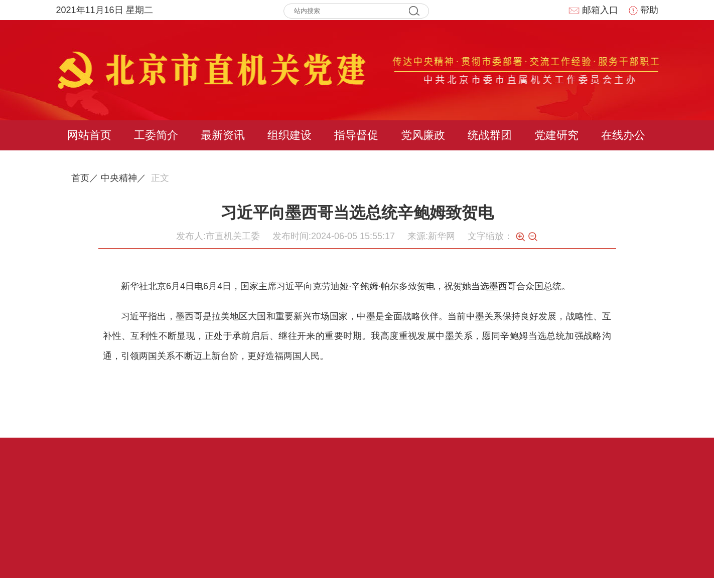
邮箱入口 (593, 10)
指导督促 (356, 135)
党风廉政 (423, 135)
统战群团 (490, 135)
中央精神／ (123, 178)
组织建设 (289, 135)
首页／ (84, 178)
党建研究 (556, 135)
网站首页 (89, 135)
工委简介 (156, 135)
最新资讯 (223, 135)
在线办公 (623, 135)
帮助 (643, 10)
